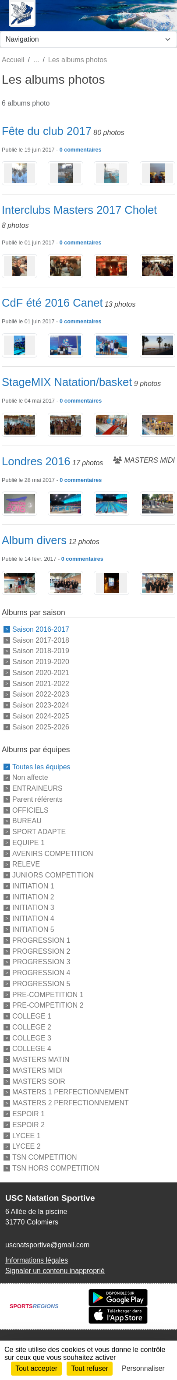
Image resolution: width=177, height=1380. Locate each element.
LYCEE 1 (26, 1135)
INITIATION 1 (33, 886)
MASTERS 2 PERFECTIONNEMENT (70, 1103)
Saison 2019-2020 (40, 661)
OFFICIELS (30, 810)
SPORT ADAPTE (39, 831)
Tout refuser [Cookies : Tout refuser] (89, 1368)
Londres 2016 (36, 461)
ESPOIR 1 (28, 1114)
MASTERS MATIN (40, 1059)
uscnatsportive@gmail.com (47, 1245)
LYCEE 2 (26, 1146)
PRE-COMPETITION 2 (48, 1005)
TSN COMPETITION (44, 1157)
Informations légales (36, 1260)
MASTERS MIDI (37, 1070)
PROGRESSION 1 (41, 940)
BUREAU (27, 820)
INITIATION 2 (33, 896)
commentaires (82, 150)
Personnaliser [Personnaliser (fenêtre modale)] (143, 1368)
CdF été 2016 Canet (52, 303)
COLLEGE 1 (31, 1016)
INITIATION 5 (33, 929)
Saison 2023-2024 (40, 705)
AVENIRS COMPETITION (52, 853)
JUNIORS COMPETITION (53, 875)
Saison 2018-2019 (40, 651)
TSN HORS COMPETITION (55, 1168)
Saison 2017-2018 (40, 640)
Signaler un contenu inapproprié (55, 1270)
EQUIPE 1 (28, 842)
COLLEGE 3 (31, 1037)
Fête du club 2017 (47, 131)
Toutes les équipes (41, 766)
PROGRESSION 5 (41, 983)
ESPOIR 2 (28, 1125)
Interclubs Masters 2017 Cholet (79, 210)
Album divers (34, 540)
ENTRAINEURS (37, 788)
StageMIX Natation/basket (67, 382)
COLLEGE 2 (31, 1027)
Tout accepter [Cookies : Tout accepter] (36, 1368)
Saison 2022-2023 (40, 694)
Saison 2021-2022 (40, 683)
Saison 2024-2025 (40, 716)
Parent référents (37, 799)
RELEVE (26, 864)
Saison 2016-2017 (40, 629)
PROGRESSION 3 (41, 962)
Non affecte (30, 777)
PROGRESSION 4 (41, 973)
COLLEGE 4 (31, 1048)
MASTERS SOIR (38, 1081)
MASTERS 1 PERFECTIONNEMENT (70, 1092)
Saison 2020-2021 (40, 672)
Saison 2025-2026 (40, 726)
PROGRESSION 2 (41, 951)
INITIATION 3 (33, 907)
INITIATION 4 (33, 918)
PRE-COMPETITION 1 (48, 994)
